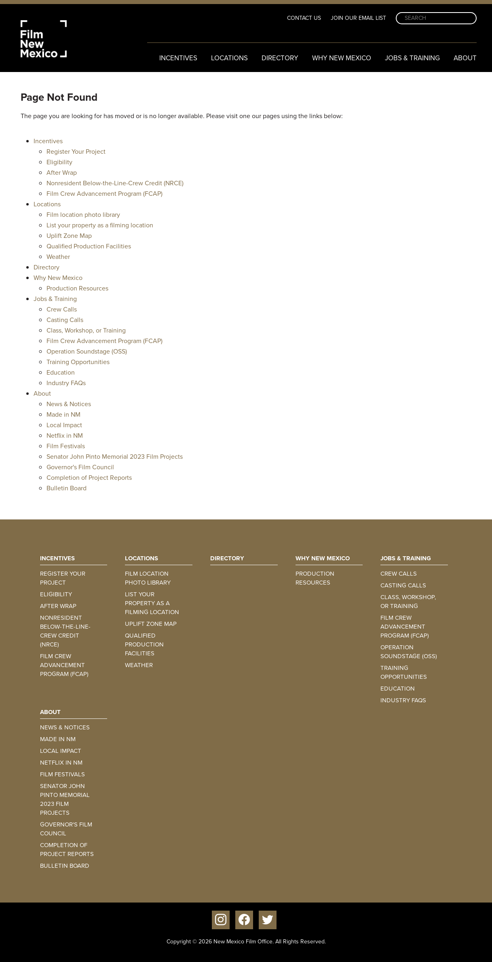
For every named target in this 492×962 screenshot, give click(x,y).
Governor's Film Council (80, 467)
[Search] (436, 18)
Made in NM (63, 414)
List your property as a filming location (99, 225)
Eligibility (59, 162)
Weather (58, 256)
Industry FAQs (66, 383)
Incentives (178, 58)
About (465, 58)
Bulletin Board (66, 488)
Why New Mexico (341, 58)
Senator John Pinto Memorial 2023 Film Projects (114, 456)
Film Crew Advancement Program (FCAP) (104, 193)
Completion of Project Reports (89, 477)
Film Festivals (65, 446)
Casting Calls (64, 319)
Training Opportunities (78, 362)
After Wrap (61, 172)
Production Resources (77, 288)
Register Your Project (76, 151)
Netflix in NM (64, 435)
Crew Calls (61, 309)
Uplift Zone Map (69, 235)
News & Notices (68, 404)
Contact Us (304, 18)
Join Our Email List (358, 18)
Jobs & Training (412, 58)
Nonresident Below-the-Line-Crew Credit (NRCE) (115, 183)
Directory (280, 58)
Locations (229, 58)
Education (60, 372)
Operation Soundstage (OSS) (86, 351)
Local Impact (64, 425)
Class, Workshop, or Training (86, 330)
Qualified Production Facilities (88, 246)
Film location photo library (83, 214)
